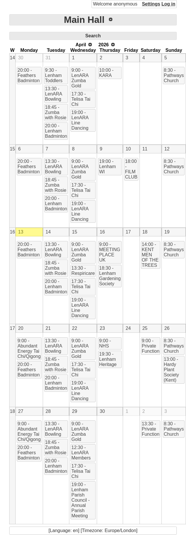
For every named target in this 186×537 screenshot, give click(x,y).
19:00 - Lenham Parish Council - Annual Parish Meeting (80, 500)
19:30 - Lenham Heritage (107, 359)
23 (102, 328)
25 (145, 328)
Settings (151, 3)
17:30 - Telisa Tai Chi (80, 99)
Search (93, 35)
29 (74, 411)
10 (128, 148)
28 (48, 411)
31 (48, 57)
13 (20, 231)
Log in (168, 3)
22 (74, 328)
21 (48, 328)
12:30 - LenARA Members (81, 452)
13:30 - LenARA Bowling (53, 94)
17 (128, 231)
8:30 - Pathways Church (174, 75)
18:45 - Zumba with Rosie (55, 112)
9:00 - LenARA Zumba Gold (80, 78)
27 (20, 411)
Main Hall (84, 19)
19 (167, 231)
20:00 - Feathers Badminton (29, 75)
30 (20, 57)
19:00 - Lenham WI (107, 166)
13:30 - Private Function (150, 429)
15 (12, 148)
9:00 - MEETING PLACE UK (109, 252)
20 (20, 328)
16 (12, 231)
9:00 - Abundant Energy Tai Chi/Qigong (29, 348)
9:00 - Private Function (150, 346)
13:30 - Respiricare (83, 271)
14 (12, 57)
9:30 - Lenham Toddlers (53, 75)
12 (167, 148)
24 (128, 328)
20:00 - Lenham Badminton (56, 131)
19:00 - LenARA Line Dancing (80, 120)
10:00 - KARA (106, 73)
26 (167, 328)
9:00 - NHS (105, 343)
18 (145, 231)
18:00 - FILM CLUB (131, 169)
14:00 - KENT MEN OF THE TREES (150, 255)
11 (145, 148)
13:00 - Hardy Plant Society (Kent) (171, 369)
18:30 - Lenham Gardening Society (110, 276)
